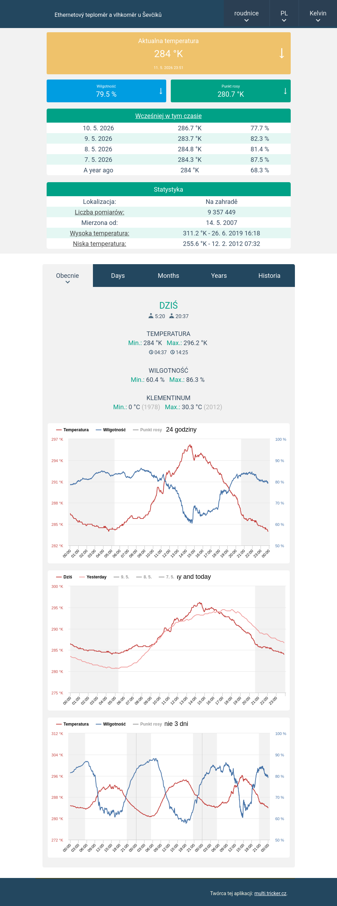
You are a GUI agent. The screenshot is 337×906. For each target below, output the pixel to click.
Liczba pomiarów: (99, 212)
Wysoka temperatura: (99, 233)
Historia (269, 275)
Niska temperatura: (99, 243)
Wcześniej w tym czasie (168, 115)
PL (284, 13)
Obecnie (67, 275)
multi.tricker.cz (270, 893)
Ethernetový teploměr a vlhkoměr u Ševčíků (108, 15)
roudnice (246, 13)
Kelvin (318, 13)
